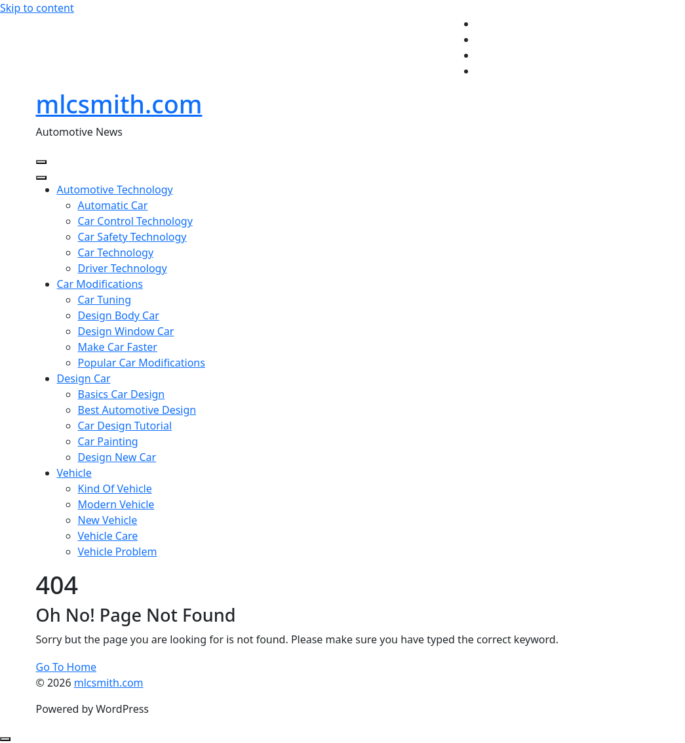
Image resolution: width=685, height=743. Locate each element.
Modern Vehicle (116, 504)
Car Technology (116, 252)
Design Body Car (118, 315)
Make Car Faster (117, 347)
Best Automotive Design (137, 410)
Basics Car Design (121, 394)
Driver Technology (122, 268)
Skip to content (37, 8)
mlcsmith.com (119, 104)
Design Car (84, 378)
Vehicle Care (108, 536)
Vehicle (74, 473)
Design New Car (117, 457)
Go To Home (66, 667)
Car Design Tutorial (125, 425)
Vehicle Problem (117, 551)
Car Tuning (105, 299)
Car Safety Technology (132, 237)
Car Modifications (100, 284)
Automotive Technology (115, 189)
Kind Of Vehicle (115, 488)
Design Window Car (126, 331)
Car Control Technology (135, 221)
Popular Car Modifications (141, 362)
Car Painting (108, 441)
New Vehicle (108, 520)
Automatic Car (113, 205)
